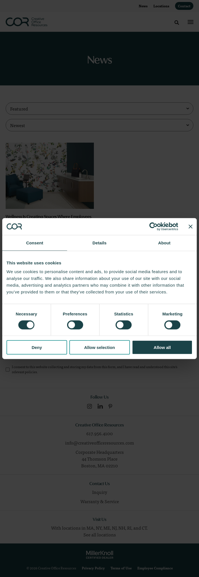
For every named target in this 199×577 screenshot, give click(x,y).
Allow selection (99, 347)
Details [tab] (99, 242)
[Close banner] (191, 226)
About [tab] (164, 242)
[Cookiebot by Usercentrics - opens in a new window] (153, 226)
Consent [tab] (34, 242)
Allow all (162, 347)
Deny (37, 347)
